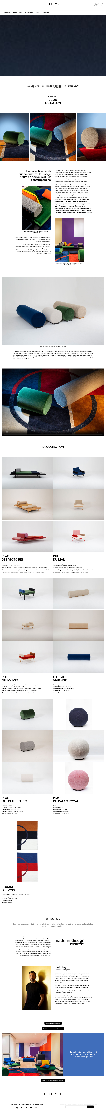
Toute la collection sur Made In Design (53, 1080)
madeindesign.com (83, 1056)
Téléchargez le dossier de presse (53, 1029)
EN (91, 5)
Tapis (20, 12)
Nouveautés (7, 12)
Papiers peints (29, 12)
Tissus (15, 12)
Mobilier (38, 12)
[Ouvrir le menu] (5, 5)
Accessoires (46, 12)
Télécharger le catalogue (53, 1023)
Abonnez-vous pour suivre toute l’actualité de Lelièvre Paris (79, 1104)
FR (88, 5)
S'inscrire (90, 1107)
